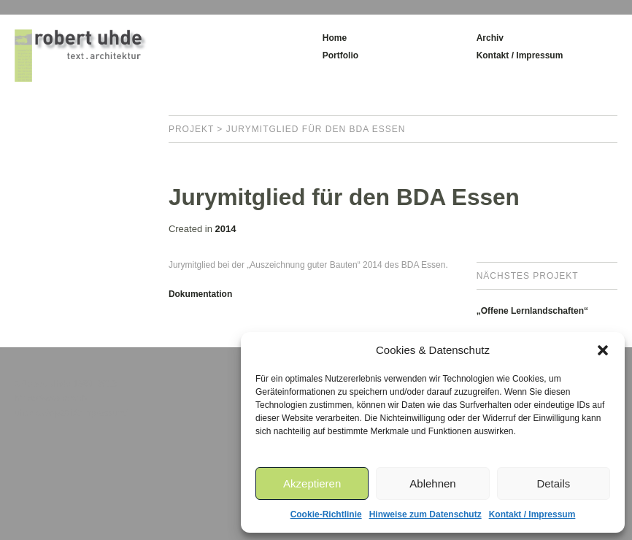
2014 (225, 228)
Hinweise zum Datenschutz (425, 514)
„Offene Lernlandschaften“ (532, 311)
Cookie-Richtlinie (326, 514)
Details (553, 483)
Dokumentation (200, 294)
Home (335, 38)
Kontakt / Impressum (532, 514)
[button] (603, 350)
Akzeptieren (312, 483)
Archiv (490, 38)
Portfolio (340, 55)
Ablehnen (432, 483)
